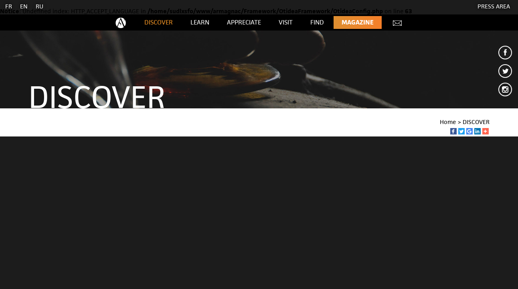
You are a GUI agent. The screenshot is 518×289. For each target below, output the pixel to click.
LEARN (199, 22)
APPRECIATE (244, 22)
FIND (317, 22)
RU (39, 6)
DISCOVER (158, 22)
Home (448, 122)
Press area (494, 6)
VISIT (286, 22)
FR (8, 6)
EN (24, 6)
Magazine (358, 22)
